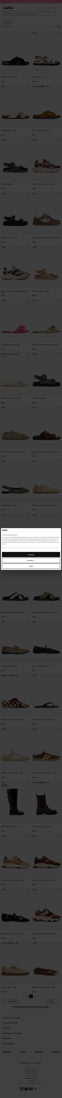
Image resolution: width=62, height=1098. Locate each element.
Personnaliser (31, 560)
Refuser (31, 566)
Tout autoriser (31, 554)
